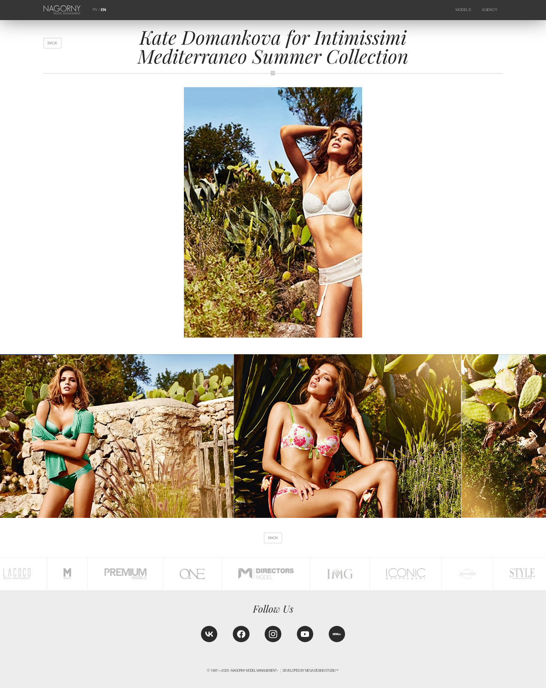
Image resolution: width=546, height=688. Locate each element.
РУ (95, 10)
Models (463, 10)
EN (103, 10)
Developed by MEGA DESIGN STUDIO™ (311, 670)
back (52, 43)
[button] (534, 436)
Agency (489, 10)
